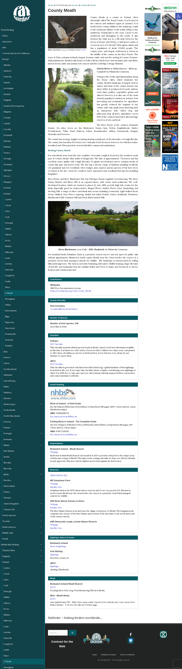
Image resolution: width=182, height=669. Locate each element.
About (94, 655)
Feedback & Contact (108, 655)
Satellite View (56, 487)
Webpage (54, 452)
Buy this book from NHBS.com (63, 416)
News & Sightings (58, 546)
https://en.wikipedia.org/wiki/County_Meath (70, 291)
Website (83, 50)
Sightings (54, 554)
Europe (75, 5)
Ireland (84, 5)
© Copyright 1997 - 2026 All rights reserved (113, 660)
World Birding (62, 5)
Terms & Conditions (127, 655)
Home (50, 5)
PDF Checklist (56, 344)
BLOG (52, 587)
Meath (93, 5)
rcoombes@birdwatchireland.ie (64, 309)
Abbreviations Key (58, 475)
